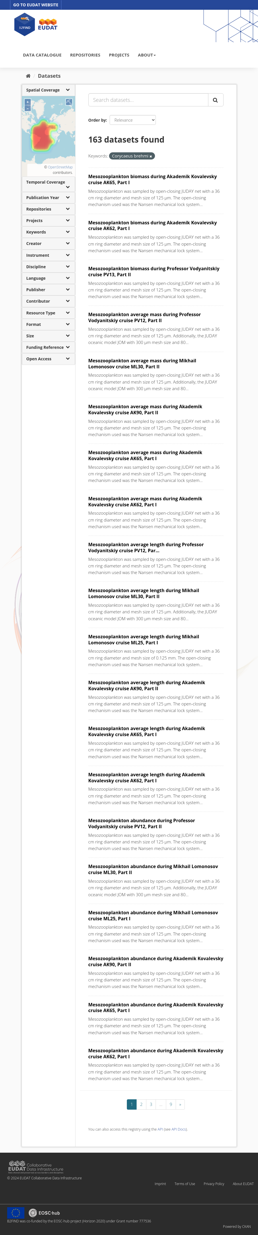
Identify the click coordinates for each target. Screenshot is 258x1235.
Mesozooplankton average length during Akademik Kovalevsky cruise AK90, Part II (146, 685)
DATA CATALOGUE (42, 55)
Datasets (49, 75)
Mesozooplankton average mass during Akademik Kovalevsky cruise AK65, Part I (145, 455)
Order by (97, 120)
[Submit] (216, 99)
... (160, 1104)
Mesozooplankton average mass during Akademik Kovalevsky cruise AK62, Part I (145, 501)
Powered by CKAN (237, 1226)
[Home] (28, 75)
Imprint (160, 1183)
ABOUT (147, 55)
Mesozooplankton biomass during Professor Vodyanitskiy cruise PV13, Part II (154, 271)
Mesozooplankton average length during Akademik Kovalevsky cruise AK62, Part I (146, 777)
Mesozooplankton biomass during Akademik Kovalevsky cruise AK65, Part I (152, 179)
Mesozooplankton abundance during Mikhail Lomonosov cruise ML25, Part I (153, 915)
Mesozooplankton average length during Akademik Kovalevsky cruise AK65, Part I (146, 731)
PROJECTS (119, 55)
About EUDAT (243, 1183)
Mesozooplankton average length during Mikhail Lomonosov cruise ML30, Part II (143, 593)
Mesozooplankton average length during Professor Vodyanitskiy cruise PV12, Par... (146, 547)
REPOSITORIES (85, 55)
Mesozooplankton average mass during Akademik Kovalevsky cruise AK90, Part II (145, 409)
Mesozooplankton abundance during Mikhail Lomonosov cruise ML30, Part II (153, 869)
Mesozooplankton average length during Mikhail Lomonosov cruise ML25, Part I (143, 639)
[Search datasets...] (148, 99)
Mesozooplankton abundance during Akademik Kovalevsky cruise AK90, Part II (156, 961)
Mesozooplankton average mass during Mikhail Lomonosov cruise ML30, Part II (142, 363)
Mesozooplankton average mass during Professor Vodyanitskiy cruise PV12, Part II (144, 317)
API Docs (179, 1129)
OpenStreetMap (60, 167)
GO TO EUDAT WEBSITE (35, 4)
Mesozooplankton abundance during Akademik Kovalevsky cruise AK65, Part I (156, 1007)
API (160, 1129)
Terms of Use (184, 1183)
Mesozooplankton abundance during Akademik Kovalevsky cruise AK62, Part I (156, 1053)
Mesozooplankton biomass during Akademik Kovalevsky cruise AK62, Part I (152, 225)
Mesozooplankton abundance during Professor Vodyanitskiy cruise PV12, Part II (141, 823)
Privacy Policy (214, 1183)
